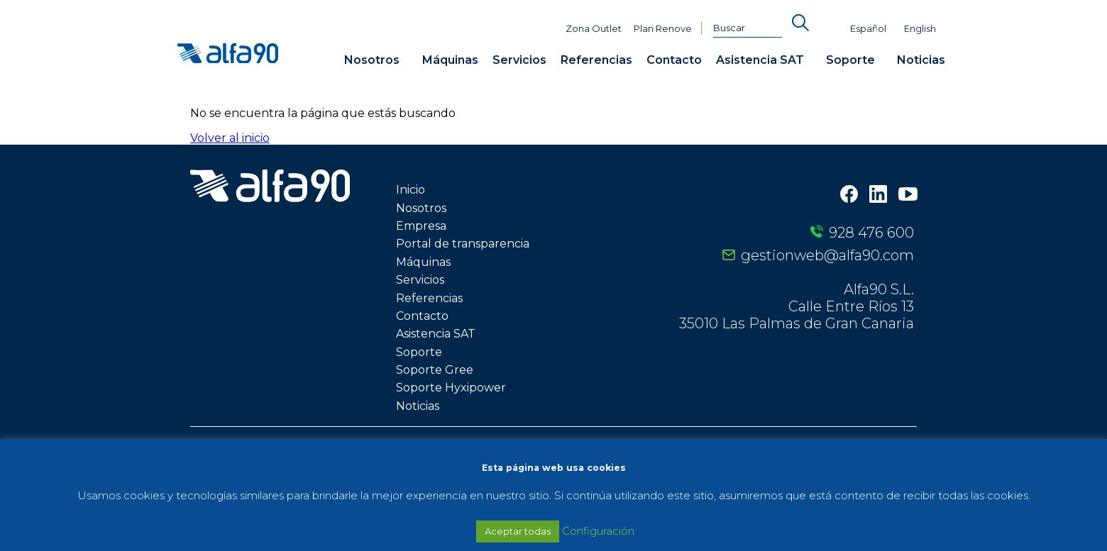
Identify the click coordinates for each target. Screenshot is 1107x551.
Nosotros (372, 60)
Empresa (421, 226)
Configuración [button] (598, 531)
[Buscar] (748, 28)
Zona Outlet (594, 28)
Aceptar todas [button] (518, 531)
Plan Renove (663, 28)
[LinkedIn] (878, 195)
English (920, 28)
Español (868, 28)
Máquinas (450, 60)
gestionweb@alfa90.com (827, 255)
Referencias (596, 60)
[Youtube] (908, 195)
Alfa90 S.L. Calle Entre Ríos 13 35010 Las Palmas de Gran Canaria (796, 306)
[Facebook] (849, 195)
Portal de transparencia (462, 243)
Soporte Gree (434, 370)
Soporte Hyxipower (451, 387)
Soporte (850, 60)
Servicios (519, 60)
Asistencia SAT (760, 60)
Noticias (921, 60)
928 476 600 (871, 232)
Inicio (410, 189)
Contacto (674, 60)
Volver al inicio (230, 138)
